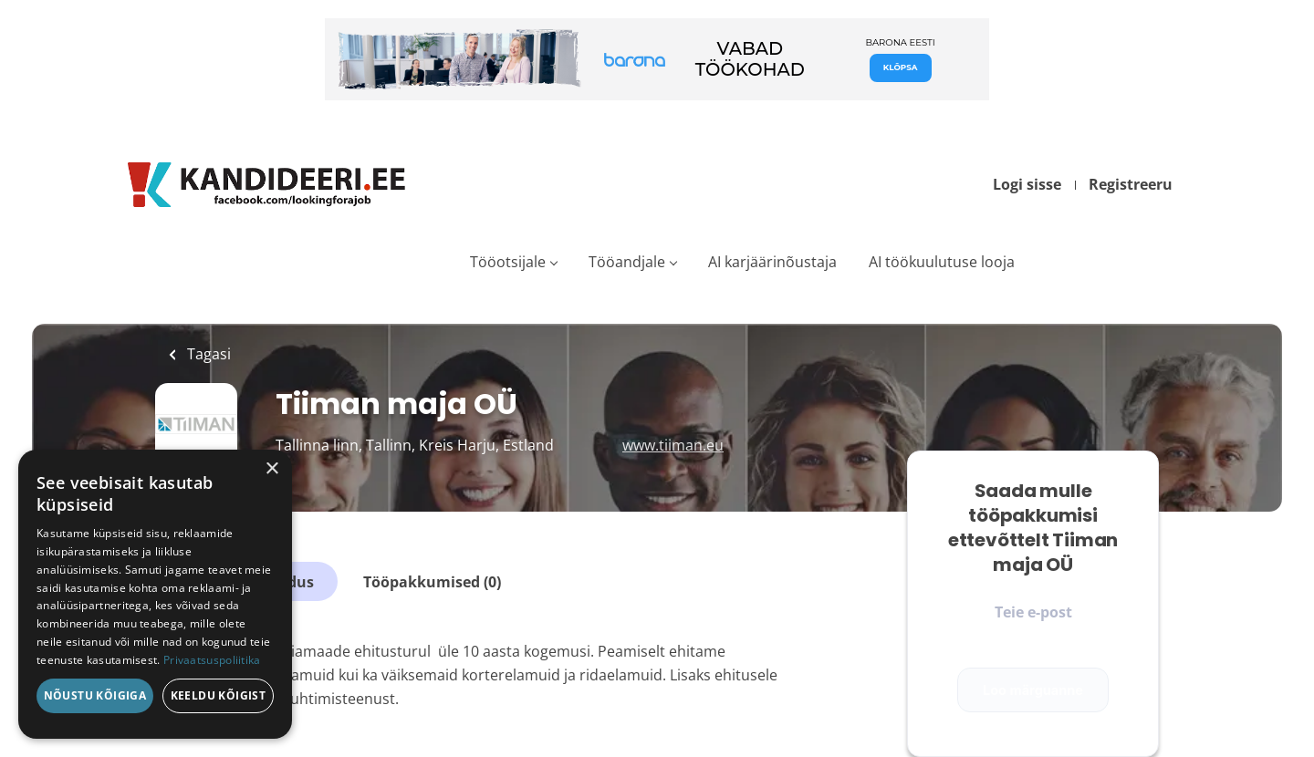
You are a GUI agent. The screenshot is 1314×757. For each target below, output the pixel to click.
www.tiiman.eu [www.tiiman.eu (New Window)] (673, 445)
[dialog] (155, 594)
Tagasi (207, 354)
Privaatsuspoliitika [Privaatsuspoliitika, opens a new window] (212, 660)
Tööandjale (627, 262)
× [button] (271, 469)
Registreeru (1131, 184)
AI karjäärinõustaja (772, 262)
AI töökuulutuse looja (942, 262)
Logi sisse (1027, 184)
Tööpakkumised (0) (432, 582)
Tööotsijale (508, 262)
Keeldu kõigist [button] (218, 695)
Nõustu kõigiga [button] (95, 695)
